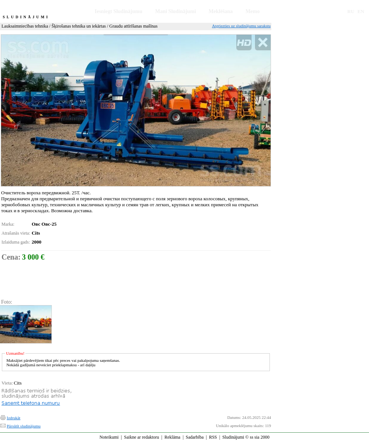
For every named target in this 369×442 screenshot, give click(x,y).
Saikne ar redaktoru (141, 437)
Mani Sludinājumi (175, 11)
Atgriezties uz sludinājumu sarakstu (241, 25)
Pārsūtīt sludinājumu (24, 426)
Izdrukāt (13, 418)
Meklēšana (221, 11)
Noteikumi (109, 437)
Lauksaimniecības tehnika (24, 26)
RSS (213, 437)
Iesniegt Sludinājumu (118, 11)
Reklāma (172, 437)
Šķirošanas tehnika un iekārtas (78, 26)
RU (350, 11)
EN (360, 11)
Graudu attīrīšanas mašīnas (133, 26)
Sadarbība (195, 437)
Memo (253, 11)
